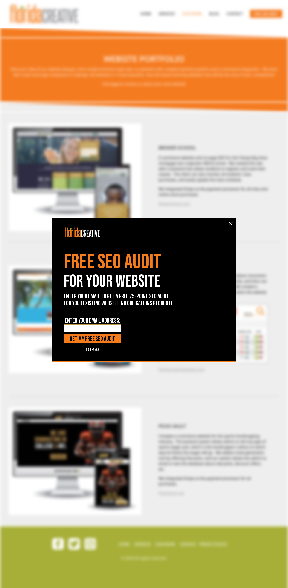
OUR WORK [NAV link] (192, 13)
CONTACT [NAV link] (234, 13)
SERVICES (142, 543)
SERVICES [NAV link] (167, 13)
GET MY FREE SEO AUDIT (92, 303)
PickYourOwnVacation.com (182, 369)
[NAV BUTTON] (146, 14)
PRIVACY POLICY (213, 543)
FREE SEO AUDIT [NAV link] (266, 14)
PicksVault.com (171, 493)
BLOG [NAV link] (214, 13)
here (115, 83)
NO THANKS (92, 314)
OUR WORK (165, 543)
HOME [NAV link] (145, 13)
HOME (124, 543)
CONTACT (188, 543)
